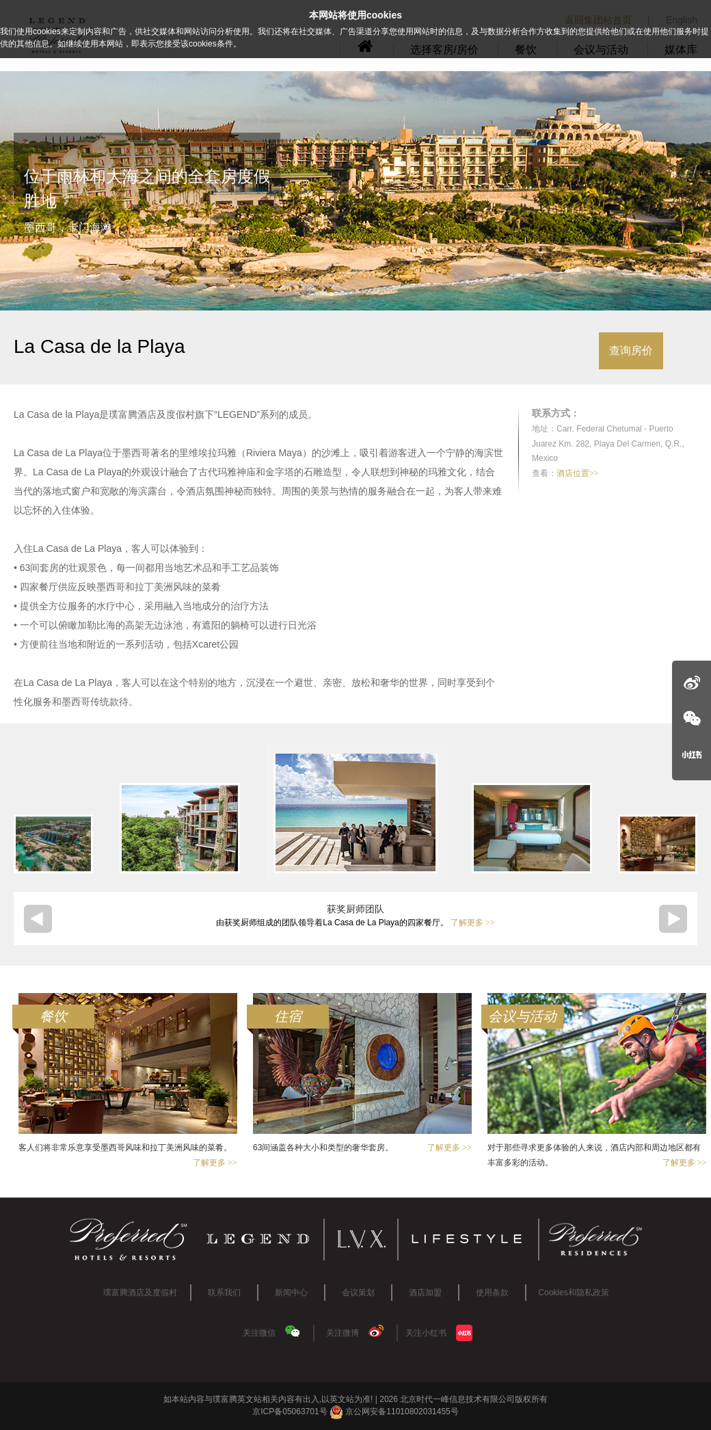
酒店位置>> (577, 473)
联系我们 (224, 1292)
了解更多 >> (473, 922)
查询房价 (631, 350)
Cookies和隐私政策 (573, 1292)
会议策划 (358, 1292)
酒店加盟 (425, 1292)
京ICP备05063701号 (289, 1411)
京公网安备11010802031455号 (394, 1411)
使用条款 (492, 1292)
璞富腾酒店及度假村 (140, 1292)
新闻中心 (291, 1292)
